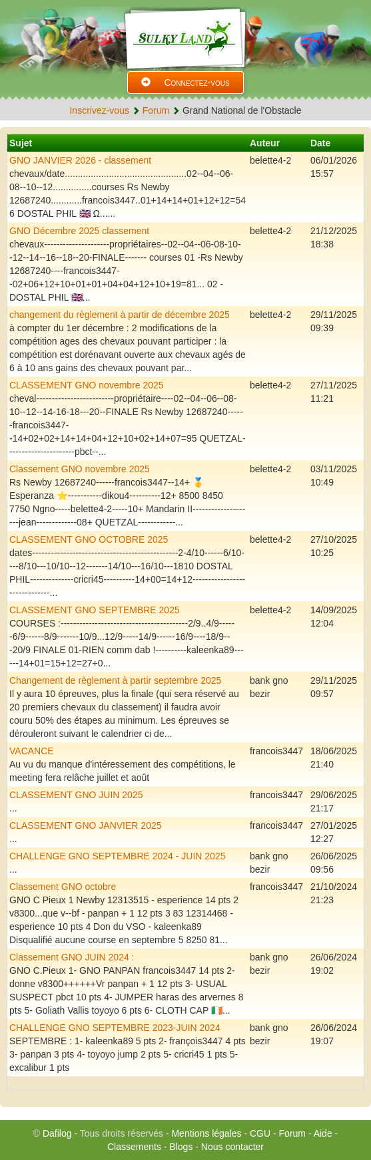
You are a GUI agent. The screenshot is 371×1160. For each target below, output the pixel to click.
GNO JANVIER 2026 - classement (80, 160)
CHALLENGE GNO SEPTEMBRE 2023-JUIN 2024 (114, 1027)
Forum (156, 110)
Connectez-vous (185, 82)
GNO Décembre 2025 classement (79, 230)
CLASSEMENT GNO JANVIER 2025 (85, 825)
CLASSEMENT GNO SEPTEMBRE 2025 (94, 610)
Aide (323, 1133)
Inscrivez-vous (99, 110)
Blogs (180, 1146)
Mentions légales (206, 1133)
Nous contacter (232, 1146)
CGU (260, 1133)
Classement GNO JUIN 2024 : (72, 957)
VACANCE (31, 751)
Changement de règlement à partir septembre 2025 (115, 680)
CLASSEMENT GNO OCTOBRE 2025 (88, 539)
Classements (134, 1146)
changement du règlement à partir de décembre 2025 (119, 314)
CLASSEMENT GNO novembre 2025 (86, 385)
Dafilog (57, 1133)
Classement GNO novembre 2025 (79, 469)
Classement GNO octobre (62, 886)
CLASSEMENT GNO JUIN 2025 (76, 795)
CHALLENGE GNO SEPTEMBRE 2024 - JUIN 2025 (117, 856)
